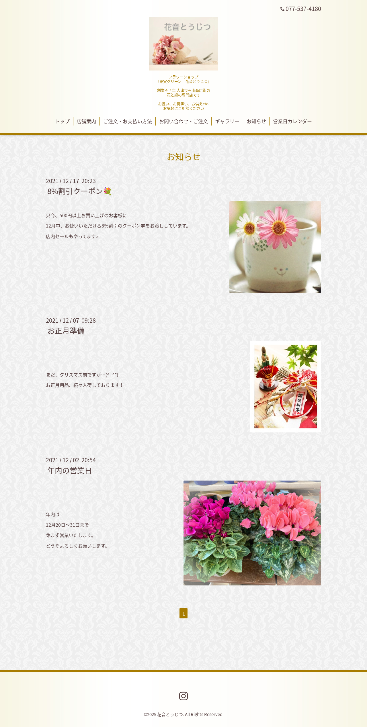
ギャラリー (227, 121)
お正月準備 (66, 330)
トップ (62, 121)
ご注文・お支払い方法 (127, 121)
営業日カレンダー (292, 121)
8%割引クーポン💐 (79, 190)
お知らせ (256, 121)
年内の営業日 (69, 470)
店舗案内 (86, 121)
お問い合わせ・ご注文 (183, 121)
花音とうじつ (170, 714)
